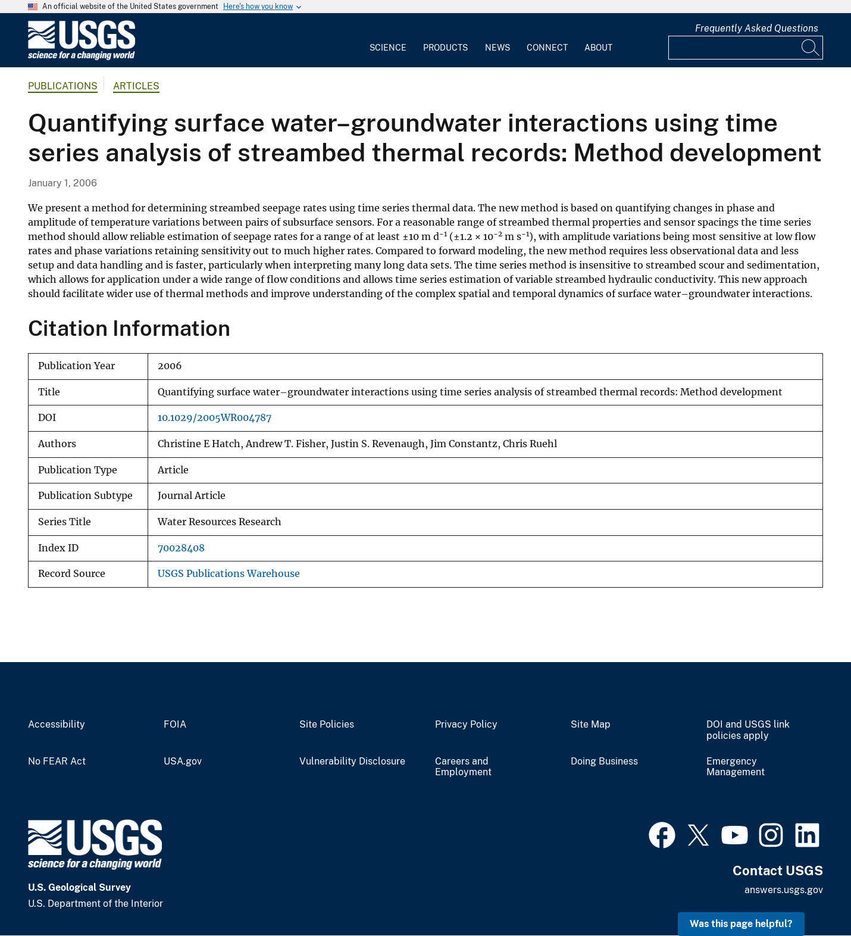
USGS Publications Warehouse (229, 573)
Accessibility (56, 724)
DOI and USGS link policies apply (748, 730)
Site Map (591, 724)
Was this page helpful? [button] (741, 923)
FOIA (175, 724)
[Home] (81, 57)
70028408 (181, 548)
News (497, 47)
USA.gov (183, 761)
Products (445, 47)
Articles (136, 86)
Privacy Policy (466, 724)
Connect (547, 47)
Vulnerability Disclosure (352, 761)
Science (388, 47)
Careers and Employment (463, 767)
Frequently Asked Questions (756, 28)
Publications (63, 86)
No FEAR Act (57, 761)
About (598, 47)
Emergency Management (735, 767)
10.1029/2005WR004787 (214, 417)
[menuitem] (388, 40)
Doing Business (604, 761)
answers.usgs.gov (783, 890)
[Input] (745, 48)
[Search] (811, 48)
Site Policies (326, 724)
